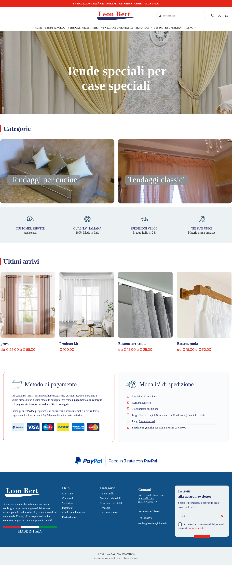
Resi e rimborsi (147, 421)
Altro (189, 27)
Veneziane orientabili (117, 27)
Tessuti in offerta (167, 27)
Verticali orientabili (83, 27)
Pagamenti (67, 507)
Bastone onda (187, 343)
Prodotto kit (68, 343)
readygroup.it (131, 558)
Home (38, 27)
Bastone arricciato (132, 343)
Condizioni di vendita (73, 512)
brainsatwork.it (108, 558)
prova (5, 343)
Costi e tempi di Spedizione (153, 415)
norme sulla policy (197, 528)
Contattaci (67, 498)
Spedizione (68, 503)
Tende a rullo (55, 27)
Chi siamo (67, 493)
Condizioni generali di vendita (189, 415)
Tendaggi (143, 27)
